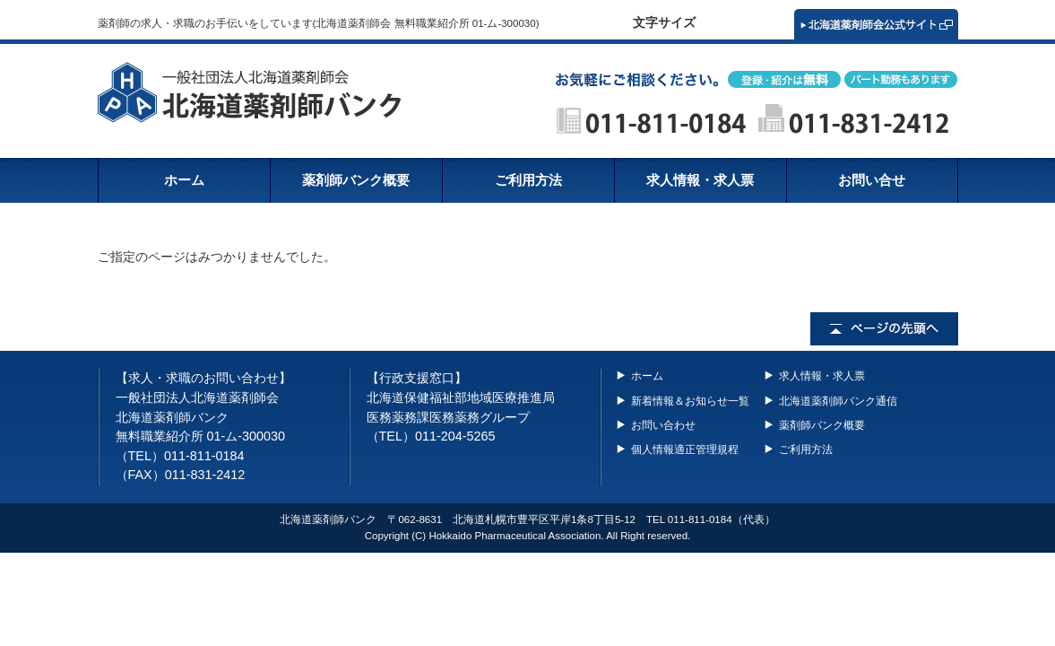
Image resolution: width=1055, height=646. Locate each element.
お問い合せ (871, 180)
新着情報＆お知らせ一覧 (690, 401)
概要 (356, 180)
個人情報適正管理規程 (685, 449)
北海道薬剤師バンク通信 (838, 401)
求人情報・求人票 (822, 376)
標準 (722, 23)
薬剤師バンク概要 (822, 425)
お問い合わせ (663, 425)
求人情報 (700, 180)
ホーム (184, 180)
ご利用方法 (528, 180)
